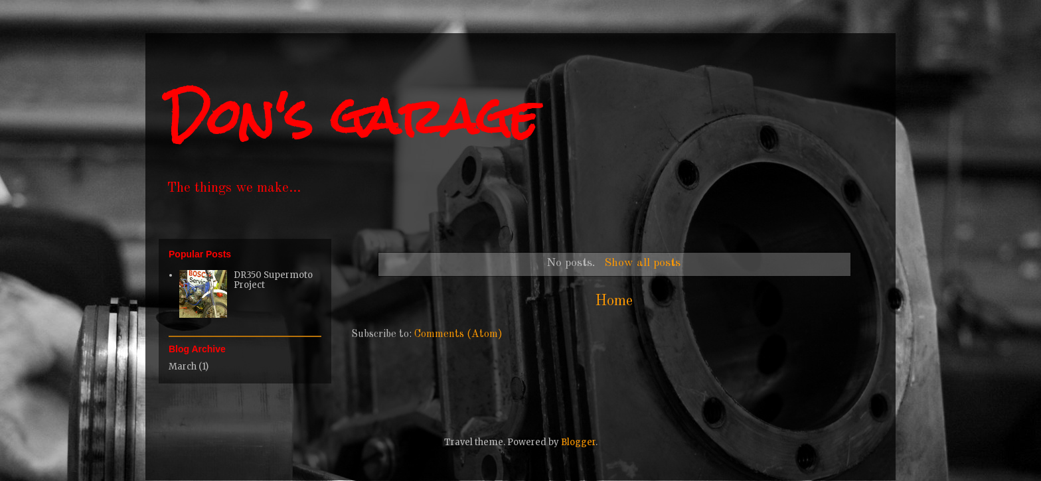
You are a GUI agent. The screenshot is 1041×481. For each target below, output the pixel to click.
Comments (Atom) (458, 334)
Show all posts (642, 263)
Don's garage (351, 116)
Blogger (578, 442)
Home (614, 301)
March (183, 366)
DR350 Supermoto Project (273, 280)
